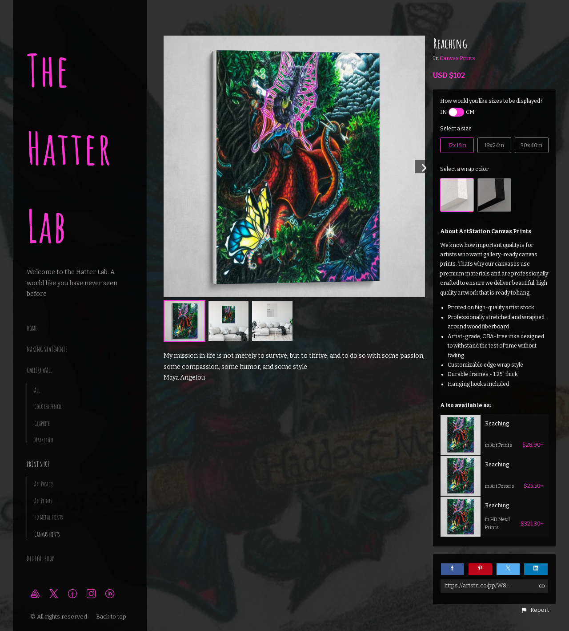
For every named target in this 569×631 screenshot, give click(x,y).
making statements (47, 349)
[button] (535, 610)
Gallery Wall (39, 370)
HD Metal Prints (48, 517)
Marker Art (44, 440)
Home (32, 328)
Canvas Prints (47, 534)
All (37, 390)
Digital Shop (40, 558)
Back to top (112, 616)
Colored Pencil (48, 406)
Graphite (42, 423)
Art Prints (43, 501)
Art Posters (43, 484)
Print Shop (38, 464)
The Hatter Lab (69, 148)
